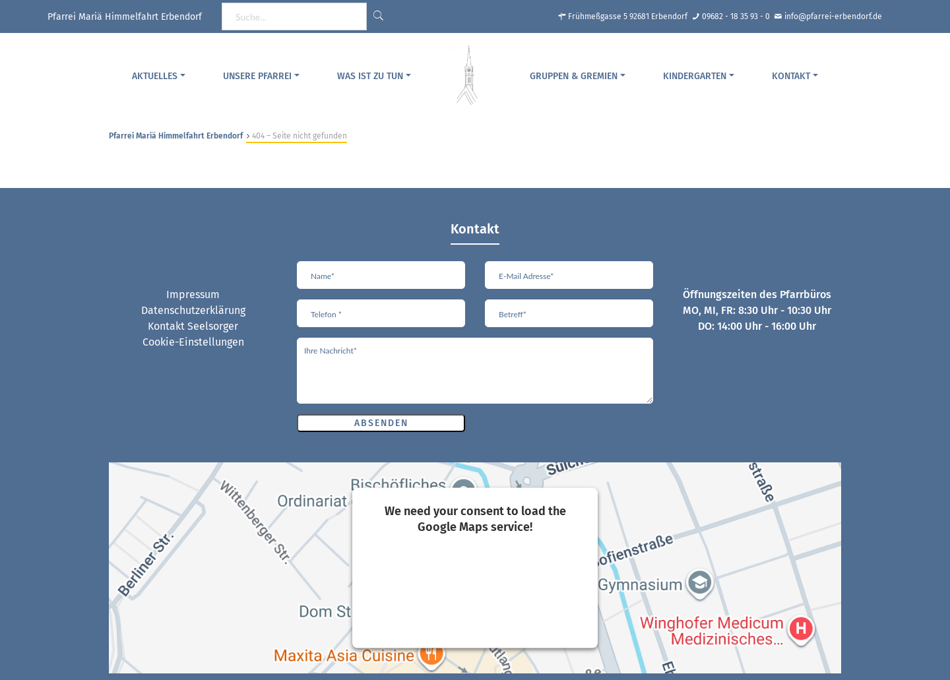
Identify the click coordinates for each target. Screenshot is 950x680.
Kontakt (791, 76)
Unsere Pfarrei (257, 76)
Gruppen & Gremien (574, 76)
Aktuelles (154, 76)
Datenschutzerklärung (193, 310)
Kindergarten (694, 76)
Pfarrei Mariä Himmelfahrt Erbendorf (176, 135)
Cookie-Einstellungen (193, 342)
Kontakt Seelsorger (193, 326)
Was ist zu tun (370, 76)
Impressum (193, 294)
